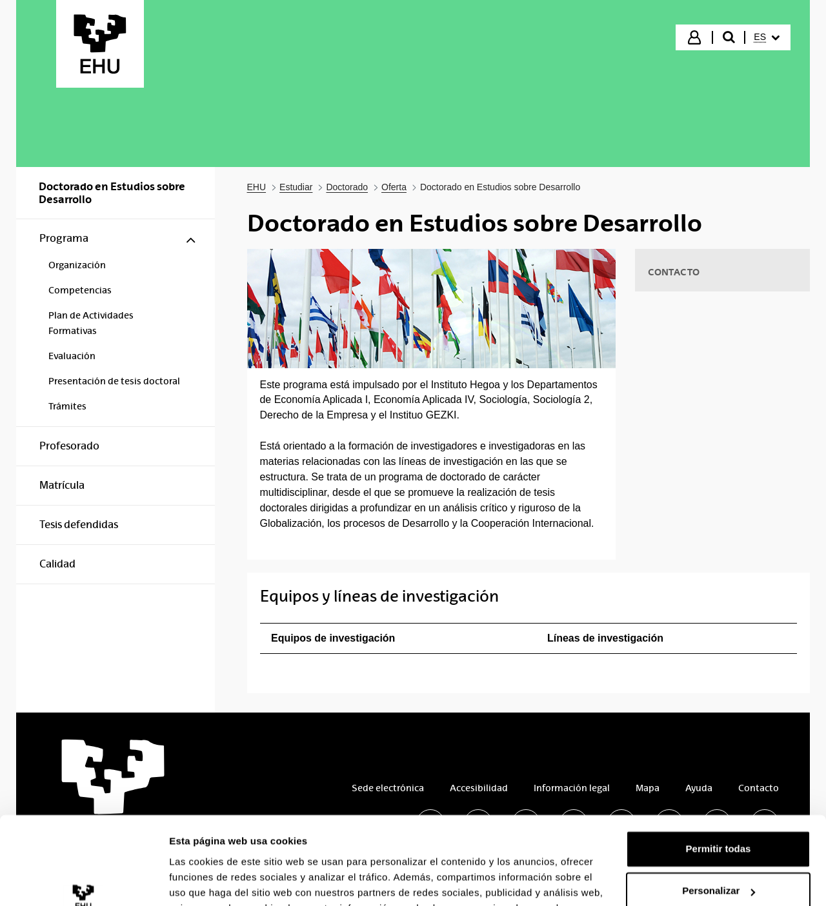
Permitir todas (718, 770)
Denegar (718, 854)
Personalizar (718, 812)
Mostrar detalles (207, 880)
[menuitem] (767, 37)
